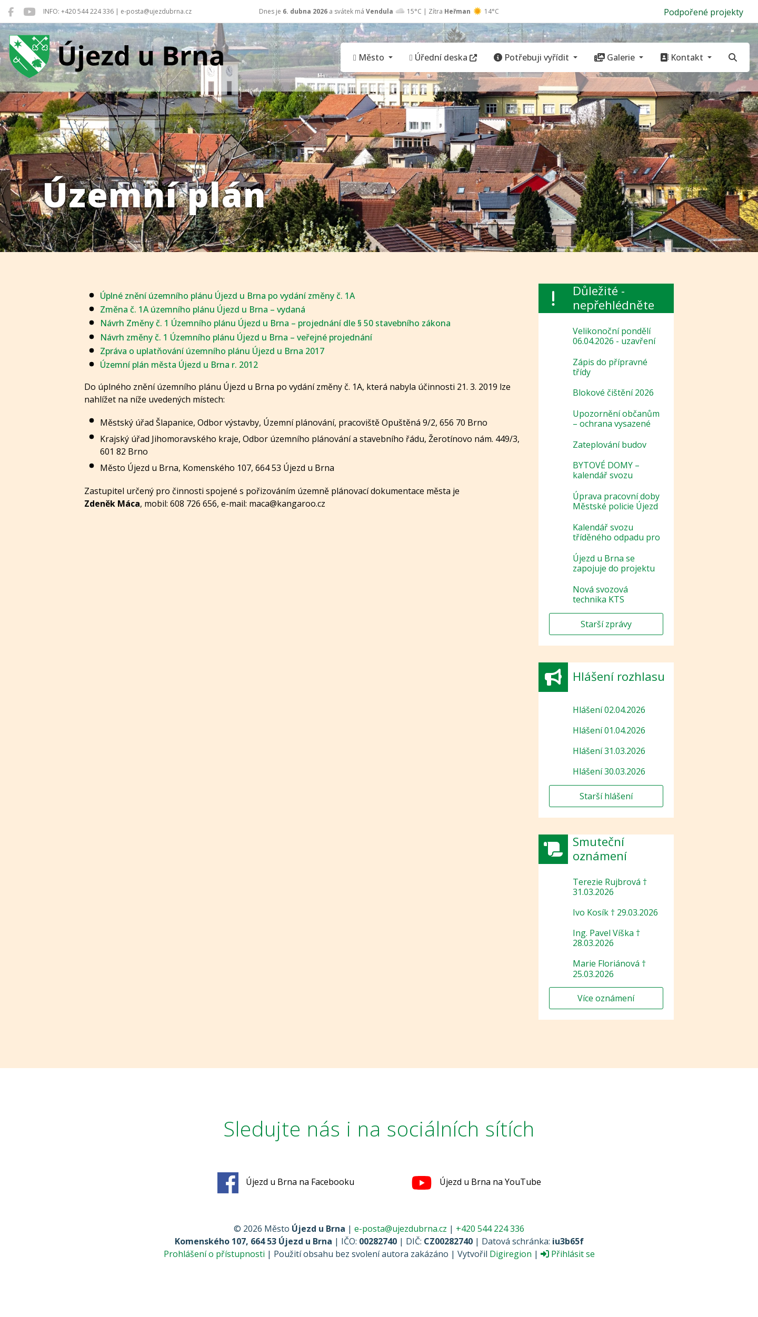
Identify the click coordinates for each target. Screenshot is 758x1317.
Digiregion (511, 1254)
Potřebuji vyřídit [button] (532, 57)
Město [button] (369, 57)
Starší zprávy (606, 624)
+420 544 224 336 (490, 1228)
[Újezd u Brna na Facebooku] (11, 11)
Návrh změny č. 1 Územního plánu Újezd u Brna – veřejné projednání (236, 337)
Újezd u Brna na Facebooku (285, 1182)
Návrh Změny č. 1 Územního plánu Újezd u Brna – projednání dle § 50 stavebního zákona (275, 323)
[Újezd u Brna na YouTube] (29, 11)
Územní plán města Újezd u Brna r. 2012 (179, 364)
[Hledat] (732, 57)
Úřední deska (443, 57)
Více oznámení (605, 998)
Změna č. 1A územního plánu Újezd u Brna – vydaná (202, 309)
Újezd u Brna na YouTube (476, 1182)
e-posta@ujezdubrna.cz (400, 1228)
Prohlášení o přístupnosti (214, 1254)
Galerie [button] (615, 57)
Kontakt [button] (682, 57)
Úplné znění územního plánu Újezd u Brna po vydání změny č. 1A (227, 295)
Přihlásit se (568, 1254)
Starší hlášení (606, 796)
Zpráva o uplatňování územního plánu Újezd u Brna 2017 (212, 351)
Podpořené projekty (703, 12)
